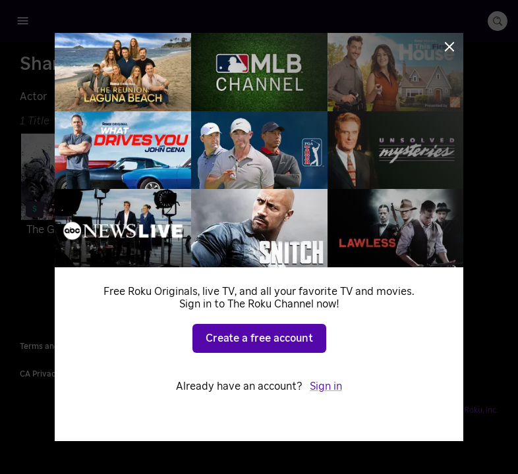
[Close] (449, 46)
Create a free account (259, 338)
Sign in (326, 386)
